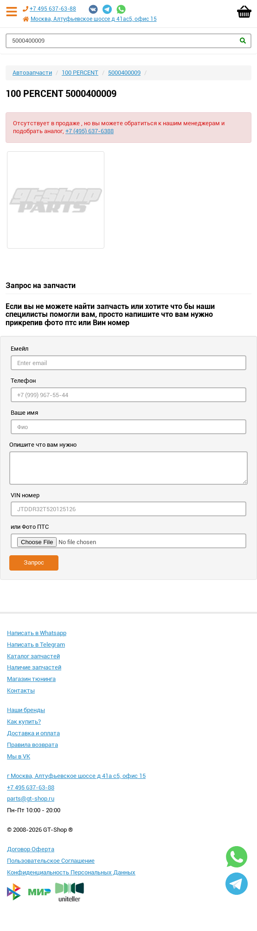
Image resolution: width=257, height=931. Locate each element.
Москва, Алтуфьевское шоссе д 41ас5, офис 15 (94, 19)
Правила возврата (32, 744)
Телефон (23, 380)
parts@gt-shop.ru (30, 798)
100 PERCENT (80, 72)
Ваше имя (24, 412)
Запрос (34, 562)
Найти (243, 41)
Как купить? (24, 721)
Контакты (21, 690)
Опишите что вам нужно (43, 444)
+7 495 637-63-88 (53, 9)
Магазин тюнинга (31, 678)
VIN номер (25, 495)
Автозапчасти (32, 72)
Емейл (19, 348)
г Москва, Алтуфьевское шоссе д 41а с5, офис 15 (76, 775)
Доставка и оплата (33, 733)
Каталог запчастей (33, 656)
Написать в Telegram (36, 644)
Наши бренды (26, 709)
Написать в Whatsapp (36, 632)
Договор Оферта (30, 849)
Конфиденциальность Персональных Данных (71, 872)
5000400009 (124, 72)
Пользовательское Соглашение (51, 860)
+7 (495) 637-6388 (89, 131)
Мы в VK (18, 756)
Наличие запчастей (34, 667)
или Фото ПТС (30, 526)
